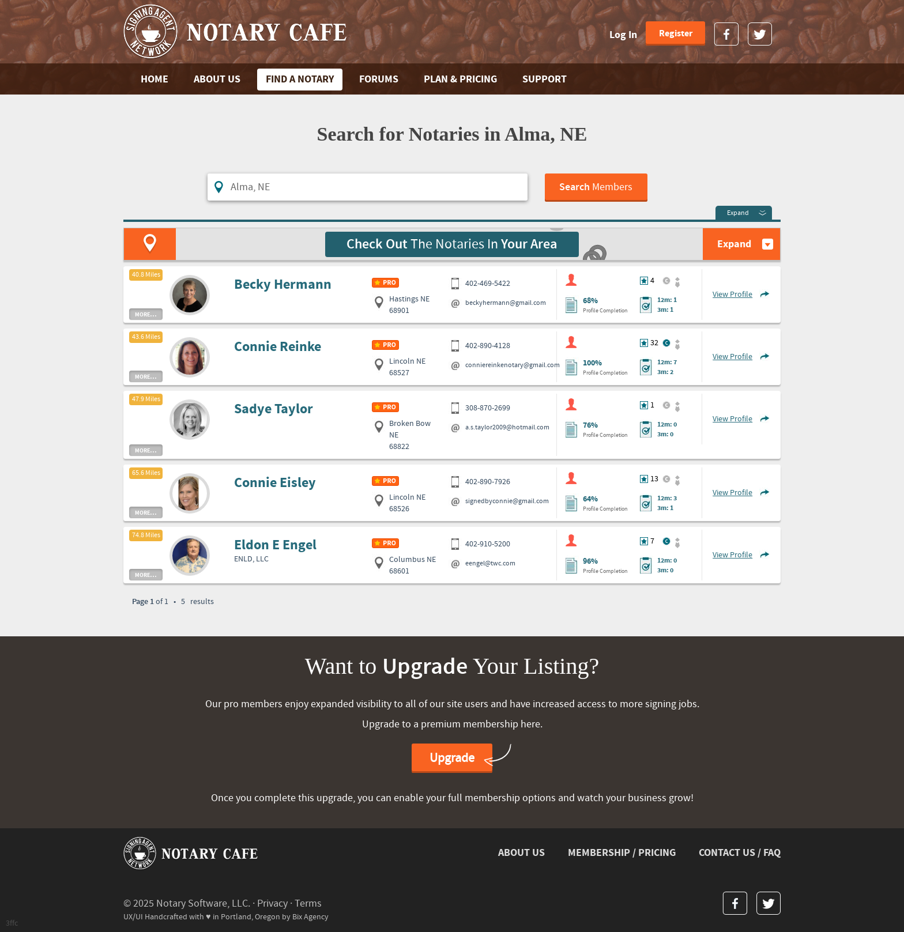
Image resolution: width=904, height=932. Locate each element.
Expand (738, 213)
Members (595, 187)
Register (675, 33)
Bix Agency (310, 916)
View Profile (732, 294)
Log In (623, 35)
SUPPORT (544, 79)
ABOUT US (217, 79)
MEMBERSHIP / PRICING (622, 853)
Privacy (272, 903)
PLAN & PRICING (460, 79)
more (146, 314)
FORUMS (378, 79)
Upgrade (452, 758)
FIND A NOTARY (300, 79)
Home (154, 79)
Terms (308, 903)
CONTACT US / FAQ (740, 853)
